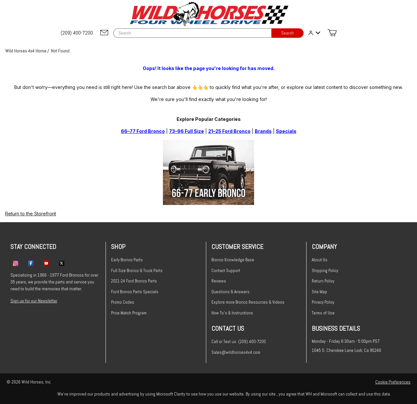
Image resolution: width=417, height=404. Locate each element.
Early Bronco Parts (127, 260)
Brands (263, 131)
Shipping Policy (325, 270)
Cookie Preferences (392, 382)
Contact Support (225, 270)
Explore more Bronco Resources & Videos (247, 302)
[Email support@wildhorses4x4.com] (104, 33)
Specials (286, 131)
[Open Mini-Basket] (332, 33)
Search (287, 33)
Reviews (218, 281)
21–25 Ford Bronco (229, 131)
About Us (319, 260)
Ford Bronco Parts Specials (134, 292)
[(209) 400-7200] (77, 33)
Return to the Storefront (30, 213)
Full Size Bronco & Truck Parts (137, 270)
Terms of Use (323, 313)
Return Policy (323, 281)
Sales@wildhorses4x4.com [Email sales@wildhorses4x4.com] (235, 352)
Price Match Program (129, 313)
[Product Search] (192, 33)
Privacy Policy (323, 302)
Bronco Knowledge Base (232, 260)
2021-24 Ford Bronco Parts (134, 281)
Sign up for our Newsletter (33, 301)
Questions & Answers (230, 292)
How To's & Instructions (232, 313)
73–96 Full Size (186, 131)
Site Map (319, 292)
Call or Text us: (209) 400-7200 (238, 341)
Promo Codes (122, 302)
